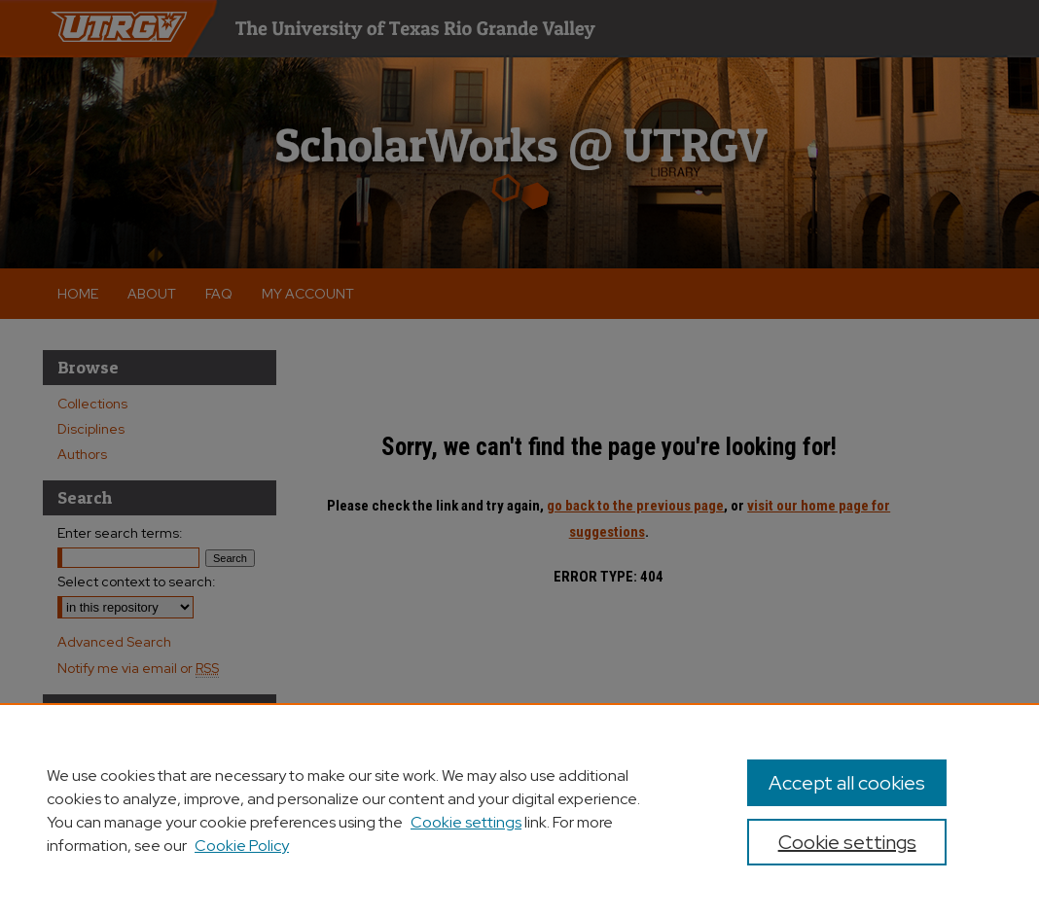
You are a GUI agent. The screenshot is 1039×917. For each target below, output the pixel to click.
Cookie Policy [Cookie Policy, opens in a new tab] (242, 845)
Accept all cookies (847, 782)
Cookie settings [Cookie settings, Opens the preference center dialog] (847, 842)
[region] (519, 810)
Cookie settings (466, 822)
